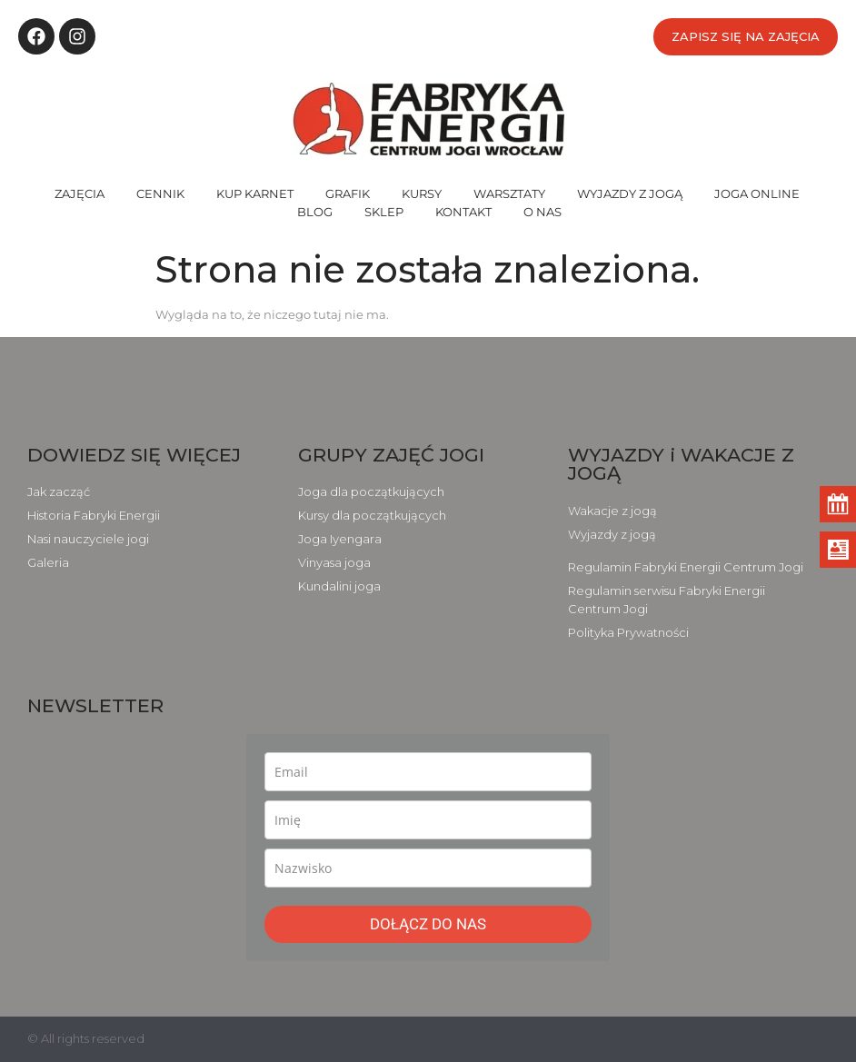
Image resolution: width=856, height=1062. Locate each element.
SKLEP (383, 211)
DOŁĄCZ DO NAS (428, 924)
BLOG (315, 211)
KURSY (422, 193)
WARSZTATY (509, 193)
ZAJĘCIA (80, 193)
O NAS (542, 211)
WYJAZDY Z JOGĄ (629, 193)
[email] (428, 771)
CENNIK (160, 193)
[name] (428, 819)
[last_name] (428, 868)
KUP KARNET (255, 193)
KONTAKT (463, 211)
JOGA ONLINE (757, 193)
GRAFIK (347, 193)
